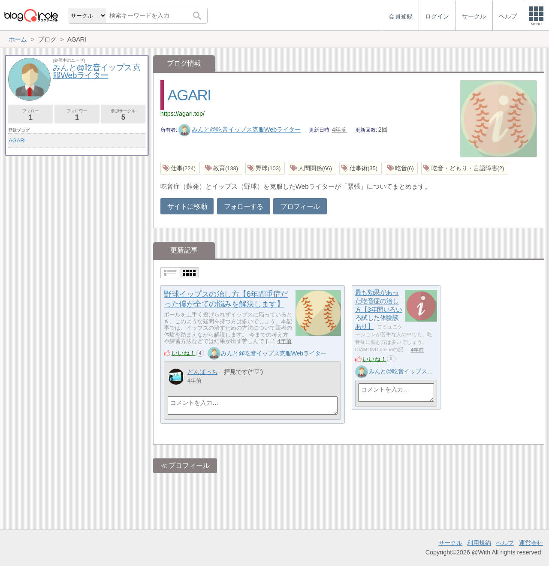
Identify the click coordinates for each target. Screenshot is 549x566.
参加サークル (123, 114)
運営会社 (531, 542)
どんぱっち (202, 371)
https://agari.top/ (182, 113)
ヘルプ (505, 542)
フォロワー (77, 114)
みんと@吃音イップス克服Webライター (239, 129)
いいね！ (184, 352)
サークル (450, 542)
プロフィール (300, 206)
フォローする (243, 206)
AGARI (189, 95)
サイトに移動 (187, 206)
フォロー (30, 114)
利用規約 (479, 542)
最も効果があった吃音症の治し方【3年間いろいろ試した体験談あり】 (378, 309)
